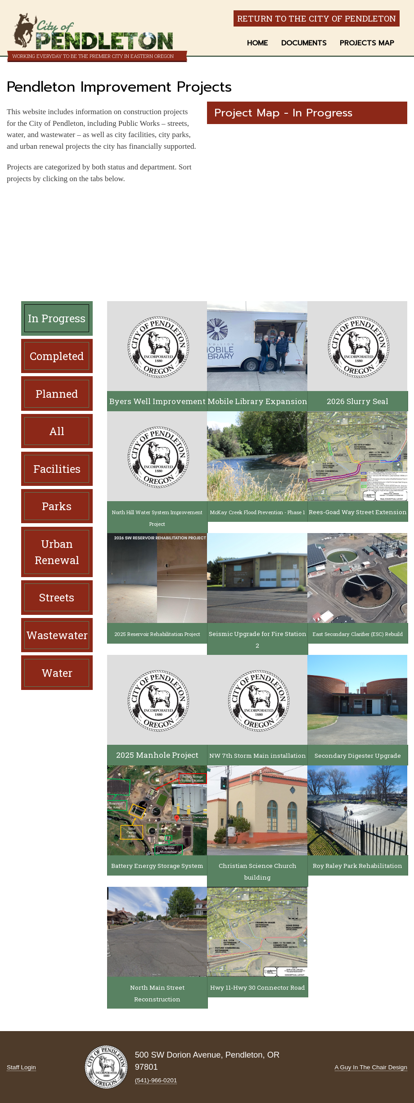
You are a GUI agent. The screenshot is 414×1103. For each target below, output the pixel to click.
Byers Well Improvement (157, 401)
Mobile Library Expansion (257, 401)
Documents (303, 43)
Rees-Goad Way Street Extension (358, 512)
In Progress (57, 318)
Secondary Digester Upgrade (358, 756)
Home (257, 43)
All (56, 431)
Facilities (57, 469)
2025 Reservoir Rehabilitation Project (157, 634)
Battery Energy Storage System (157, 866)
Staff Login (21, 1067)
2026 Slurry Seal (357, 401)
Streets (56, 597)
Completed (57, 356)
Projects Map (367, 43)
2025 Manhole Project (157, 755)
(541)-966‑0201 (156, 1080)
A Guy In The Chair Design (371, 1067)
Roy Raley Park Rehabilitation (357, 866)
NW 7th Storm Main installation (257, 756)
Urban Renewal (57, 552)
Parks (57, 506)
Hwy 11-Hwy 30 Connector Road (257, 987)
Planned (57, 394)
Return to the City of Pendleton (316, 18)
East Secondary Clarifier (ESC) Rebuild (358, 634)
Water (56, 673)
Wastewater (57, 635)
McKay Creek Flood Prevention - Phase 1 (257, 512)
